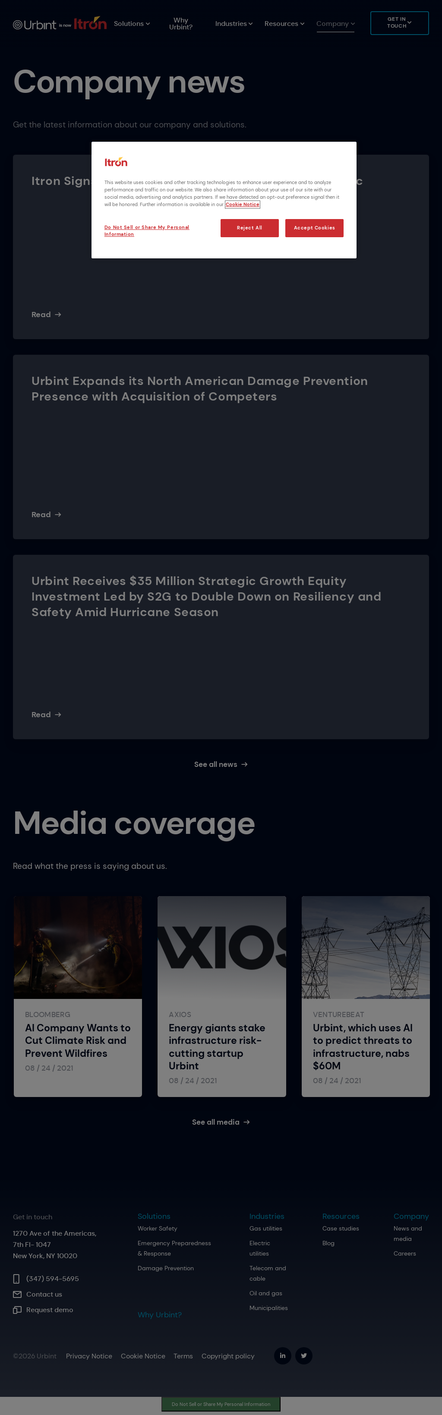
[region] (224, 200)
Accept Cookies (314, 228)
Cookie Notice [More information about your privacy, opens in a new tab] (242, 204)
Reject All (249, 228)
